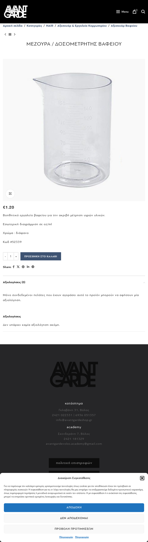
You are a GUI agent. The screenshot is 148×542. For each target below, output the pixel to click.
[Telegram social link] (32, 267)
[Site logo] (16, 11)
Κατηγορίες (34, 25)
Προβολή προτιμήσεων (74, 529)
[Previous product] (5, 34)
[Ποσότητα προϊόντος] (11, 256)
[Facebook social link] (13, 267)
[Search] (143, 12)
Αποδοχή (74, 507)
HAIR (49, 25)
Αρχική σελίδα (13, 25)
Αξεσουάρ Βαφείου (124, 25)
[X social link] (18, 267)
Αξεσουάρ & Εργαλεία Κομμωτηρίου (82, 25)
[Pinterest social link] (23, 267)
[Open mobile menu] (122, 12)
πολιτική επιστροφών (74, 463)
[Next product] (14, 34)
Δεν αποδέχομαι (74, 518)
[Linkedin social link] (28, 267)
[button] (142, 478)
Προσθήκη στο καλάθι (40, 256)
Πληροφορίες (66, 537)
